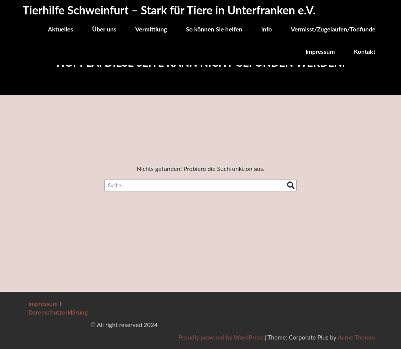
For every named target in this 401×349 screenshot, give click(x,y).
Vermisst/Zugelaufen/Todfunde (333, 29)
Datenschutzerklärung (58, 312)
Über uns (104, 29)
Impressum (320, 51)
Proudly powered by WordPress (306, 337)
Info (266, 29)
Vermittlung (151, 29)
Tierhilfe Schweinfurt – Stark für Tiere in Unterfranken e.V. (169, 10)
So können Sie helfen (214, 29)
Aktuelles (60, 29)
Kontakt (364, 51)
